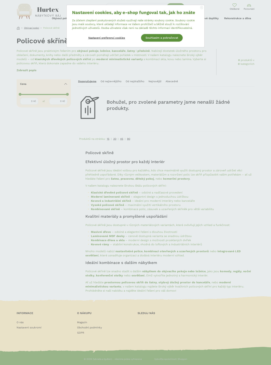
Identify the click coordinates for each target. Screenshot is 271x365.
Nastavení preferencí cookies (106, 37)
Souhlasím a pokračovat (162, 37)
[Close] (201, 8)
